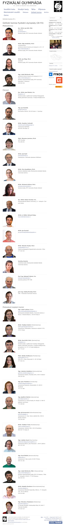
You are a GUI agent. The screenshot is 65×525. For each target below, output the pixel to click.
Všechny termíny (55, 37)
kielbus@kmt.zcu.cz (23, 357)
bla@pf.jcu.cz (21, 94)
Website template (6, 523)
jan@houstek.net (22, 109)
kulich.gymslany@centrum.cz (25, 326)
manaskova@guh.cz (23, 503)
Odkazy (60, 520)
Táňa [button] (33, 9)
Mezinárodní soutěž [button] (12, 12)
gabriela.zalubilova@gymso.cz (26, 373)
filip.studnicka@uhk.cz (24, 48)
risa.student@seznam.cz (24, 216)
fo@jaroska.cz (21, 457)
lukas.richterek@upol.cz (24, 78)
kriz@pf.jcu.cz (21, 342)
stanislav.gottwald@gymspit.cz (26, 125)
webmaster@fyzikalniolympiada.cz (15, 522)
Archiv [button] (46, 12)
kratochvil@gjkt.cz (23, 414)
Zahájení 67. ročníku (53, 65)
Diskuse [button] (26, 12)
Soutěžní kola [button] (9, 9)
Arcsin (12, 523)
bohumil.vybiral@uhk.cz (24, 278)
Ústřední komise (36, 12)
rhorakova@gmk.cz (23, 488)
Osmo (6, 15)
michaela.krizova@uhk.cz (24, 186)
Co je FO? (46, 517)
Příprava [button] (42, 9)
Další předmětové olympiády (51, 520)
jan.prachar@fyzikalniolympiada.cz (27, 232)
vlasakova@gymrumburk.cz (25, 383)
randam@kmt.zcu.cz (23, 247)
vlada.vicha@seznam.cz (24, 426)
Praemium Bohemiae (53, 71)
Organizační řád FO (54, 517)
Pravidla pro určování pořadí (52, 518)
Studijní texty (23, 9)
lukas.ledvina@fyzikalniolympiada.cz (27, 311)
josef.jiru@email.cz (23, 155)
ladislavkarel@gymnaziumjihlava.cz (27, 442)
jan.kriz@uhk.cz (22, 31)
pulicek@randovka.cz (23, 398)
